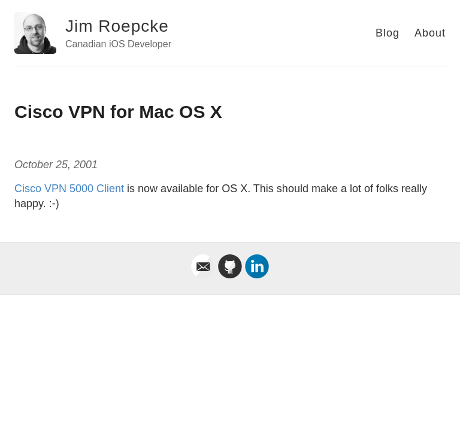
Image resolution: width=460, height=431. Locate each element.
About (430, 33)
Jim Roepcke (117, 26)
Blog (388, 33)
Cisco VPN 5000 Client (69, 189)
